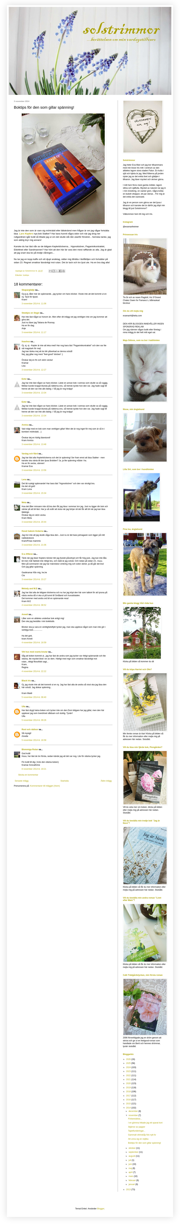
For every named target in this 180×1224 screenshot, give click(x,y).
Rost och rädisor (30, 729)
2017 (128, 1095)
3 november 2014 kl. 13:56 (34, 470)
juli (130, 1160)
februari (132, 1180)
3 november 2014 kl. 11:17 (34, 332)
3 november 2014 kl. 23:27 (34, 579)
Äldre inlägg (106, 781)
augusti (132, 1156)
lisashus (26, 341)
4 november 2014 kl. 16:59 (34, 642)
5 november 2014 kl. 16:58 (34, 740)
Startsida (64, 781)
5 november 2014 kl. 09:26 (34, 720)
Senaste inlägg (21, 781)
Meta (24, 502)
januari (132, 1184)
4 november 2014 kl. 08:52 (34, 605)
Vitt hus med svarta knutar (35, 652)
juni (130, 1164)
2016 (128, 1099)
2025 (128, 1063)
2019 (128, 1087)
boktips (26, 275)
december (133, 1111)
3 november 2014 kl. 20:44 (34, 522)
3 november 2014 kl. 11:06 (34, 303)
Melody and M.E (29, 588)
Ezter (24, 379)
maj (131, 1168)
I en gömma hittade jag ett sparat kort (145, 1123)
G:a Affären (27, 554)
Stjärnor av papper (136, 1127)
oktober (132, 1148)
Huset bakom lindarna (32, 531)
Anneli (25, 614)
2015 (128, 1103)
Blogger (100, 1208)
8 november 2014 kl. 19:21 (34, 769)
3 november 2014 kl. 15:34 (34, 493)
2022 (128, 1075)
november (133, 1115)
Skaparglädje (28, 290)
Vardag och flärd (30, 453)
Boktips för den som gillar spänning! (144, 1143)
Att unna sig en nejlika (138, 1139)
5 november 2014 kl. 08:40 (34, 697)
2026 (128, 1059)
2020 (128, 1083)
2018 (128, 1091)
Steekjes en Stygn (30, 313)
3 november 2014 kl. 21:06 (34, 545)
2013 (128, 1189)
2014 (128, 1108)
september (134, 1152)
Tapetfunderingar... (136, 1131)
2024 (128, 1067)
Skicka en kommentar (28, 775)
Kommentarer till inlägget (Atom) (45, 786)
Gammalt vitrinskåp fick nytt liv (142, 1135)
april (131, 1172)
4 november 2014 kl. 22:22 (34, 671)
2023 (128, 1071)
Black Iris (26, 680)
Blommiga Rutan (30, 749)
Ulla (23, 706)
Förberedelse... (135, 1119)
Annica (25, 425)
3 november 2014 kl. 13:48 (34, 444)
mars (131, 1176)
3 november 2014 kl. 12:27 (34, 370)
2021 (128, 1079)
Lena (24, 479)
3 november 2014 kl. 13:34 (34, 393)
